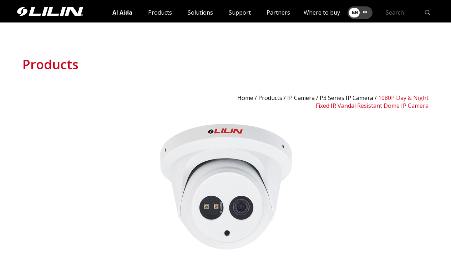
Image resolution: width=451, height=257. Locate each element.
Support (240, 12)
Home (245, 98)
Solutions (200, 12)
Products (160, 12)
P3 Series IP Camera (346, 98)
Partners (278, 12)
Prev (31, 186)
